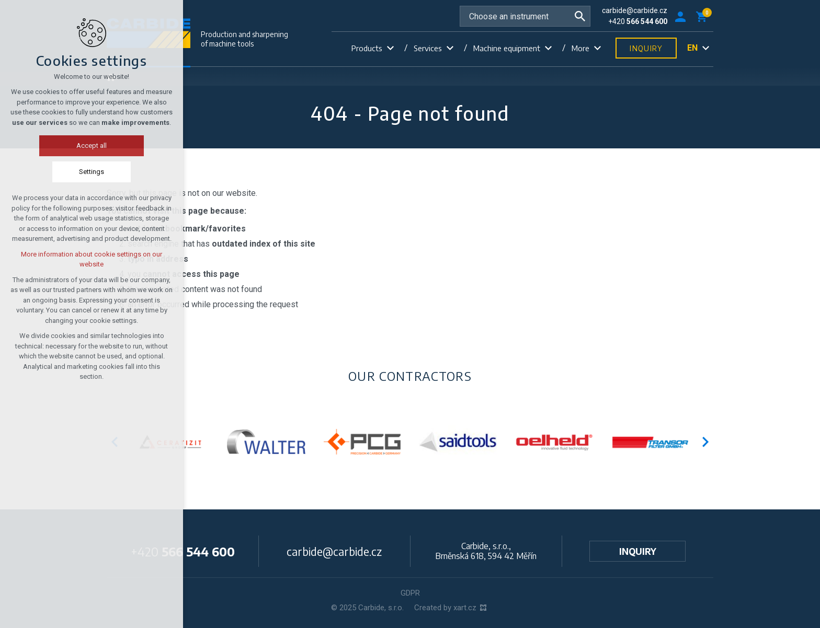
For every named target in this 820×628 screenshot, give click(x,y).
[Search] (580, 16)
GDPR (410, 593)
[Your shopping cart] (703, 16)
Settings (43, 172)
